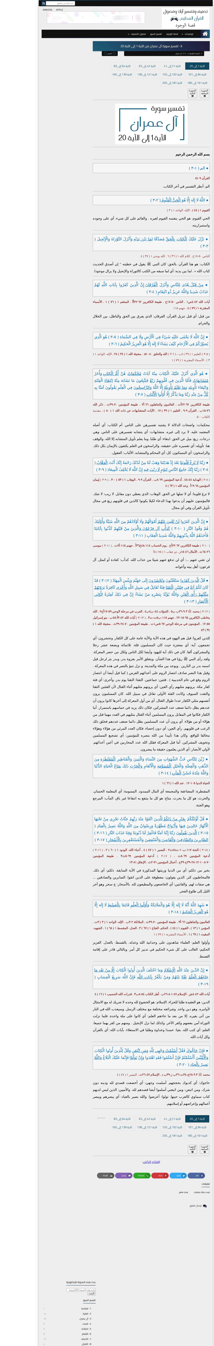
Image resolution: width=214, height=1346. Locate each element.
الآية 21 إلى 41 (153, 65)
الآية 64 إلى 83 (103, 65)
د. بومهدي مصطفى (178, 1293)
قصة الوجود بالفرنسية (178, 1300)
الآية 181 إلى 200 (154, 82)
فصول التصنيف (119, 33)
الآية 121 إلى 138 (128, 73)
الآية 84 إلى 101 (178, 73)
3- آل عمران (162, 53)
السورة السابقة (185, 92)
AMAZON (28, 10)
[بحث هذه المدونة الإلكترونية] (56, 50)
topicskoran (154, 1342)
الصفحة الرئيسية (177, 53)
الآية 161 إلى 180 (179, 82)
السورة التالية (173, 92)
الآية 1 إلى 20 (178, 65)
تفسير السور (137, 33)
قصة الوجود (153, 33)
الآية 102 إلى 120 (154, 73)
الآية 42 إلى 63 (128, 65)
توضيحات (170, 33)
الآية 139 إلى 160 (103, 73)
